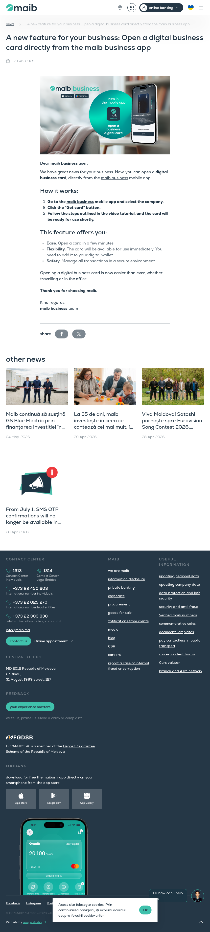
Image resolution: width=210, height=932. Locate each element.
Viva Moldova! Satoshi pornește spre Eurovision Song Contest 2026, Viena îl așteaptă (172, 424)
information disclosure (126, 579)
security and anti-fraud (178, 606)
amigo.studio (32, 922)
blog (111, 638)
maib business (114, 177)
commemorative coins (177, 623)
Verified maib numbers (178, 615)
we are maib (118, 570)
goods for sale (120, 612)
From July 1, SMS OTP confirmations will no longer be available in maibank (32, 519)
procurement (119, 604)
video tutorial (122, 213)
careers (114, 654)
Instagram (33, 903)
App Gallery (87, 802)
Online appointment (51, 641)
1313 (17, 570)
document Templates (176, 632)
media (113, 629)
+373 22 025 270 (30, 602)
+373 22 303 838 (30, 616)
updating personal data (179, 576)
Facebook (13, 903)
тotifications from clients (128, 621)
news (10, 24)
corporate (116, 596)
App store (21, 802)
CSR (111, 646)
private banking (121, 587)
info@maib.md (18, 630)
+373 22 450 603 (30, 588)
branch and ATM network (180, 671)
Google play (54, 802)
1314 (48, 570)
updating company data (179, 584)
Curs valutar (169, 662)
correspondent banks (177, 654)
